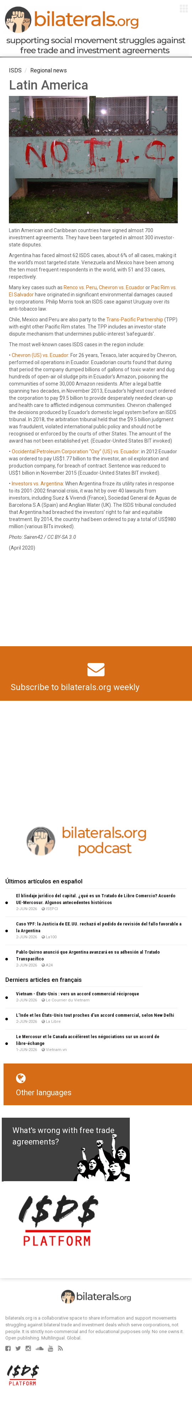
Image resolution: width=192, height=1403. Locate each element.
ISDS (15, 70)
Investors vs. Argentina (37, 483)
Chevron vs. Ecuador (121, 287)
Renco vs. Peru (80, 287)
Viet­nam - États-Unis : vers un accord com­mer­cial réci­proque (77, 993)
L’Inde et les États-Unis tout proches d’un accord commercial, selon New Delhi (95, 1015)
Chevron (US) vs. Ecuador (40, 355)
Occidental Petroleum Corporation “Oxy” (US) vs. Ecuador (75, 451)
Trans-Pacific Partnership (134, 319)
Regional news (48, 70)
